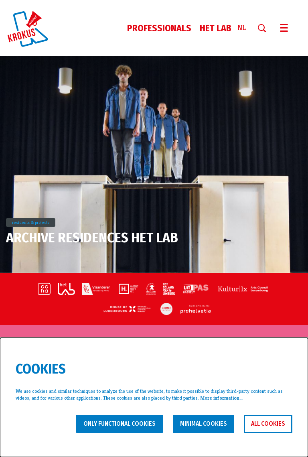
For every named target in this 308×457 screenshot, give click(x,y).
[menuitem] (159, 28)
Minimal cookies (203, 423)
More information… (221, 398)
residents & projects (30, 222)
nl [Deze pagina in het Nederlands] (241, 28)
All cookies (268, 423)
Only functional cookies (119, 423)
